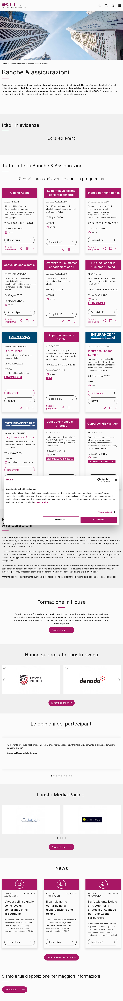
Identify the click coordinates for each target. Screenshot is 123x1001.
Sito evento (13, 393)
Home (4, 64)
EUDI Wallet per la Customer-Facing (103, 265)
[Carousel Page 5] (61, 775)
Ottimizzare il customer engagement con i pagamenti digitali (61, 265)
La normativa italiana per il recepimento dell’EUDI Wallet (61, 193)
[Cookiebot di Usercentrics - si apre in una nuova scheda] (99, 480)
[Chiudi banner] (116, 480)
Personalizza (61, 520)
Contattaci (10, 989)
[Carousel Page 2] (54, 775)
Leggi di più (13, 942)
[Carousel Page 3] (56, 775)
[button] (112, 5)
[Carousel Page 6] (64, 775)
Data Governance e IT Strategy (61, 423)
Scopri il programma (10, 248)
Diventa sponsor (60, 702)
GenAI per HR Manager (103, 423)
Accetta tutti (98, 520)
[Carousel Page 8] (69, 775)
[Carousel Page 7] (66, 775)
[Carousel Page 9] (71, 775)
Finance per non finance (103, 192)
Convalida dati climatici (19, 265)
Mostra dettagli (105, 512)
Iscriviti (11, 401)
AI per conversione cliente (61, 337)
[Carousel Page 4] (59, 775)
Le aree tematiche (17, 64)
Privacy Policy (41, 502)
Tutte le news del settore (60, 957)
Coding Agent (19, 192)
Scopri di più (13, 240)
